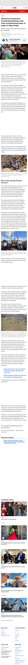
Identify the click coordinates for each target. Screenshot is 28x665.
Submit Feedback (4, 647)
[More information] (24, 40)
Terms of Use (18, 652)
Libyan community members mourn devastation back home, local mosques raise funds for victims (14, 442)
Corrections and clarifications (7, 430)
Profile (2, 630)
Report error (4, 432)
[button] (2, 8)
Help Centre (3, 648)
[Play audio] (3, 40)
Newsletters (4, 633)
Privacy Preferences (19, 655)
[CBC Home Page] (14, 8)
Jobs (16, 657)
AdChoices (17, 663)
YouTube (17, 633)
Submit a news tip (20, 430)
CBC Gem (3, 632)
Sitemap (17, 648)
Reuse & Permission (19, 650)
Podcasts (17, 640)
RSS (16, 638)
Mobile (16, 637)
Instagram (17, 635)
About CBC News (5, 427)
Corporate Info (18, 647)
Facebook (17, 630)
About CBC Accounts (5, 635)
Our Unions (17, 658)
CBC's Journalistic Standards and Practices (12, 425)
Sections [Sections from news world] (23, 11)
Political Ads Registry (19, 662)
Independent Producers (20, 660)
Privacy (16, 653)
